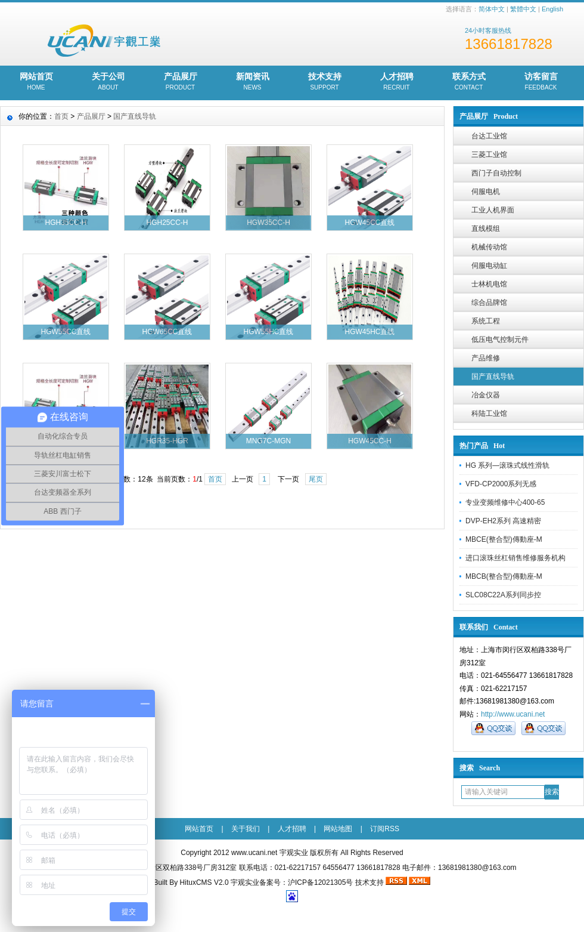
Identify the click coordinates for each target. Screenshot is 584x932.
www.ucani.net (254, 852)
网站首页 (36, 82)
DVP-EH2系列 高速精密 (503, 521)
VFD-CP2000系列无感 (500, 484)
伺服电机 (485, 191)
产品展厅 (180, 82)
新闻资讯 (252, 82)
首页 (61, 116)
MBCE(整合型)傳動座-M (503, 539)
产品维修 (485, 358)
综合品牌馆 (489, 302)
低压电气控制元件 (500, 339)
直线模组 (485, 228)
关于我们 (245, 829)
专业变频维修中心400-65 (505, 502)
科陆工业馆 (489, 413)
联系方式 (469, 82)
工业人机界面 (492, 210)
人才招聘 (396, 82)
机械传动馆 (489, 247)
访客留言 (541, 82)
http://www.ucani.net (513, 714)
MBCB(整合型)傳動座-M (503, 576)
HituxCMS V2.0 (204, 882)
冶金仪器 (485, 395)
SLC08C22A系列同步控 (503, 595)
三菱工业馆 (489, 154)
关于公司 (108, 82)
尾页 (316, 479)
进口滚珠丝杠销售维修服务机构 (515, 558)
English (552, 9)
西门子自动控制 (496, 173)
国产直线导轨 (492, 376)
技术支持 (324, 82)
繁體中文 (523, 9)
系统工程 (485, 321)
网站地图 (338, 829)
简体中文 (492, 9)
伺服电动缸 (489, 265)
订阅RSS (384, 829)
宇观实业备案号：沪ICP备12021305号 (292, 882)
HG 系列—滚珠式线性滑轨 (507, 465)
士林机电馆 (489, 284)
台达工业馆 (489, 136)
